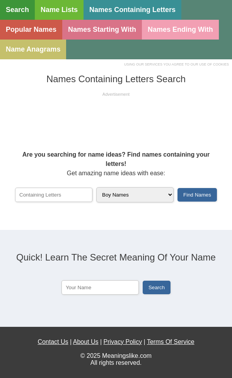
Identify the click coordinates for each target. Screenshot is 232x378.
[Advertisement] (116, 117)
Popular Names (31, 29)
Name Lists (59, 10)
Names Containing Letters (132, 10)
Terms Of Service (170, 341)
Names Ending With (180, 29)
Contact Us (53, 341)
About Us (86, 341)
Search (17, 10)
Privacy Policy (123, 341)
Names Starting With (102, 29)
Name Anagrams (33, 49)
